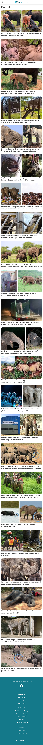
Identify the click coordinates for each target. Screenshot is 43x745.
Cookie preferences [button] (22, 733)
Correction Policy (21, 714)
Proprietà (21, 720)
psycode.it (21, 703)
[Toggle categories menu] (2, 2)
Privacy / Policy (21, 730)
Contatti (21, 700)
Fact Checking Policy (21, 711)
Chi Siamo (21, 697)
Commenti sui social (21, 722)
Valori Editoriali (21, 717)
